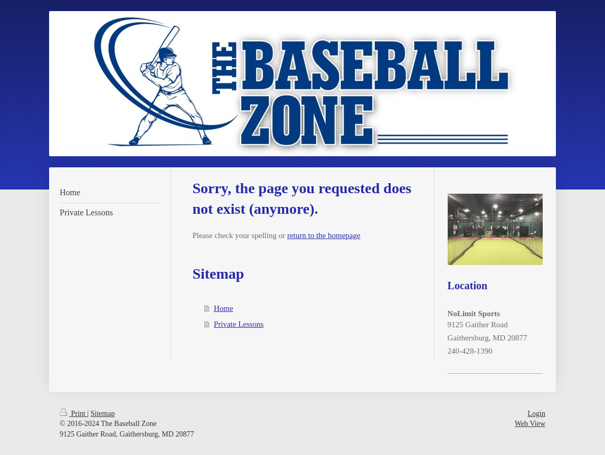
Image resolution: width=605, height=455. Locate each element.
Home (223, 308)
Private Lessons (239, 324)
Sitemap (103, 414)
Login (536, 414)
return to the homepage (324, 235)
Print (73, 414)
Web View (530, 424)
